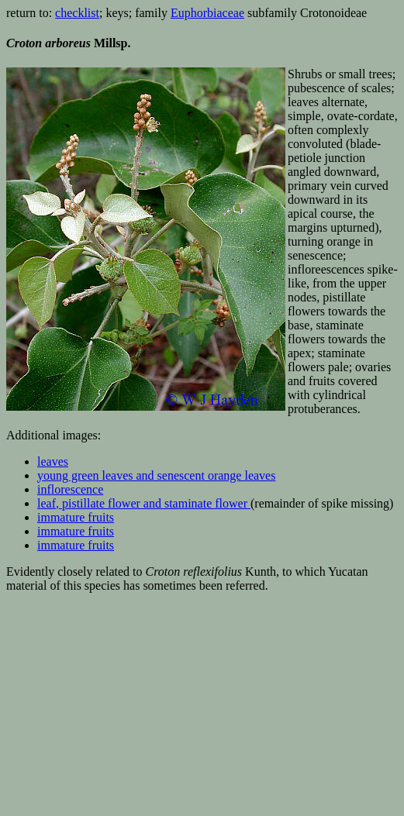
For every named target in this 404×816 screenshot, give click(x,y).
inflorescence (70, 489)
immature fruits (75, 517)
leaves (52, 461)
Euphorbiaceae (207, 12)
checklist (77, 12)
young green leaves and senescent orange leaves (156, 475)
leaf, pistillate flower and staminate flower (142, 503)
